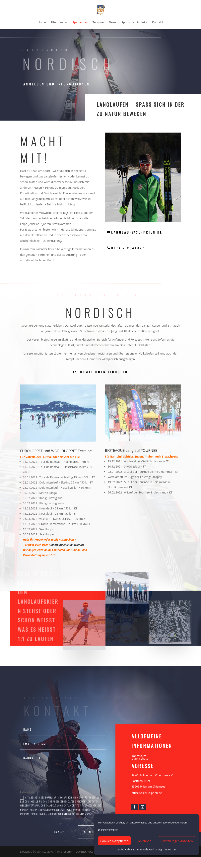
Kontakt (157, 22)
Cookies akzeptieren (114, 841)
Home (42, 22)
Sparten (78, 22)
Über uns (57, 22)
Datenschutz (139, 758)
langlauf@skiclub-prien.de (67, 545)
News (112, 22)
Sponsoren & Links (134, 22)
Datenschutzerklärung (149, 849)
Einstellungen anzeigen (177, 841)
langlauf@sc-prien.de (137, 232)
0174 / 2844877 (128, 248)
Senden (92, 831)
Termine (98, 22)
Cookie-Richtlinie (126, 849)
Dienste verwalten (108, 829)
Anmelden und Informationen (56, 84)
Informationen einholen (100, 372)
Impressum (170, 849)
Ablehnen (144, 841)
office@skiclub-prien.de (146, 793)
